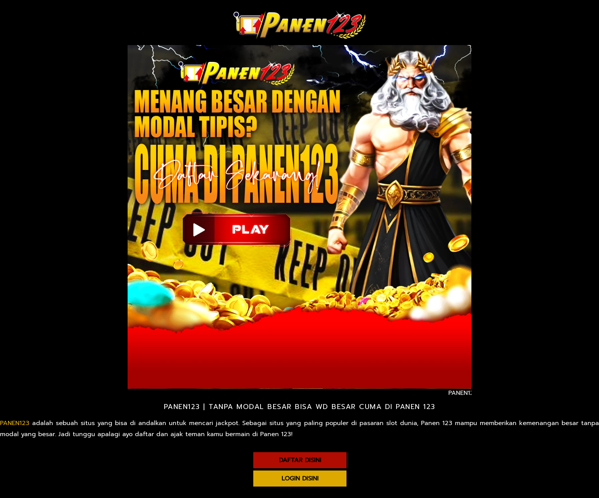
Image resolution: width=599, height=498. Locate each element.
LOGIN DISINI (300, 478)
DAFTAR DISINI (300, 460)
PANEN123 (14, 423)
